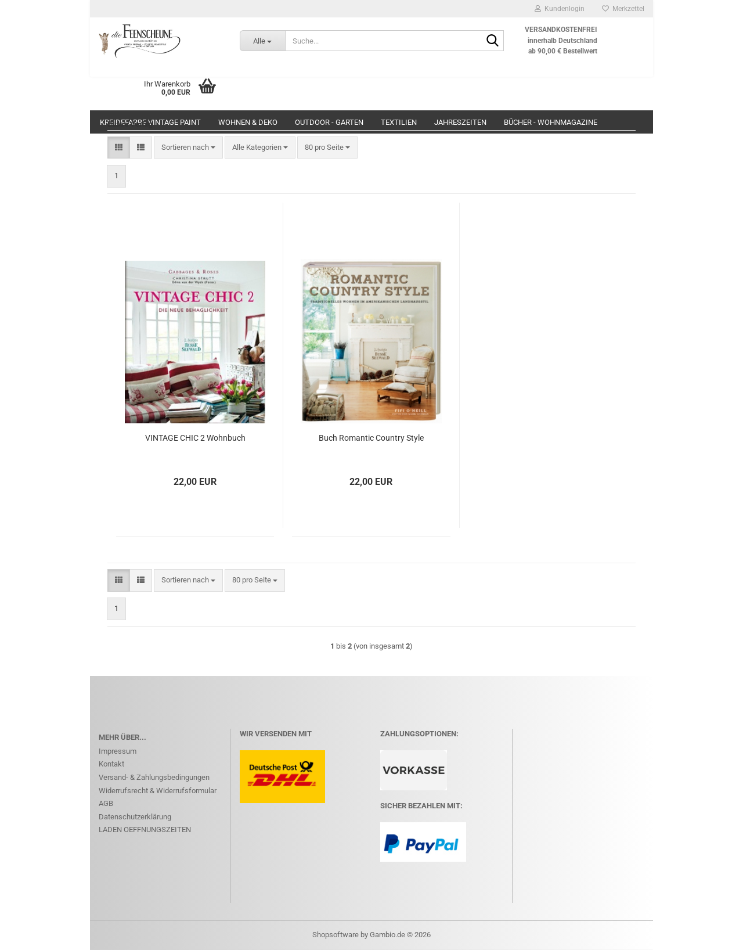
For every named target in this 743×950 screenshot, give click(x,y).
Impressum (117, 751)
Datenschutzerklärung (135, 816)
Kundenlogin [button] (560, 9)
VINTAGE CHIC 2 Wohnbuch (195, 437)
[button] (118, 147)
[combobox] (188, 147)
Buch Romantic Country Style (371, 437)
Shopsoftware (335, 934)
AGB (106, 803)
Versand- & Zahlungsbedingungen (154, 777)
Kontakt (111, 764)
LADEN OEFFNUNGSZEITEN (145, 829)
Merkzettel (623, 9)
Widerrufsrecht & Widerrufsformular (158, 790)
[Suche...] (262, 40)
